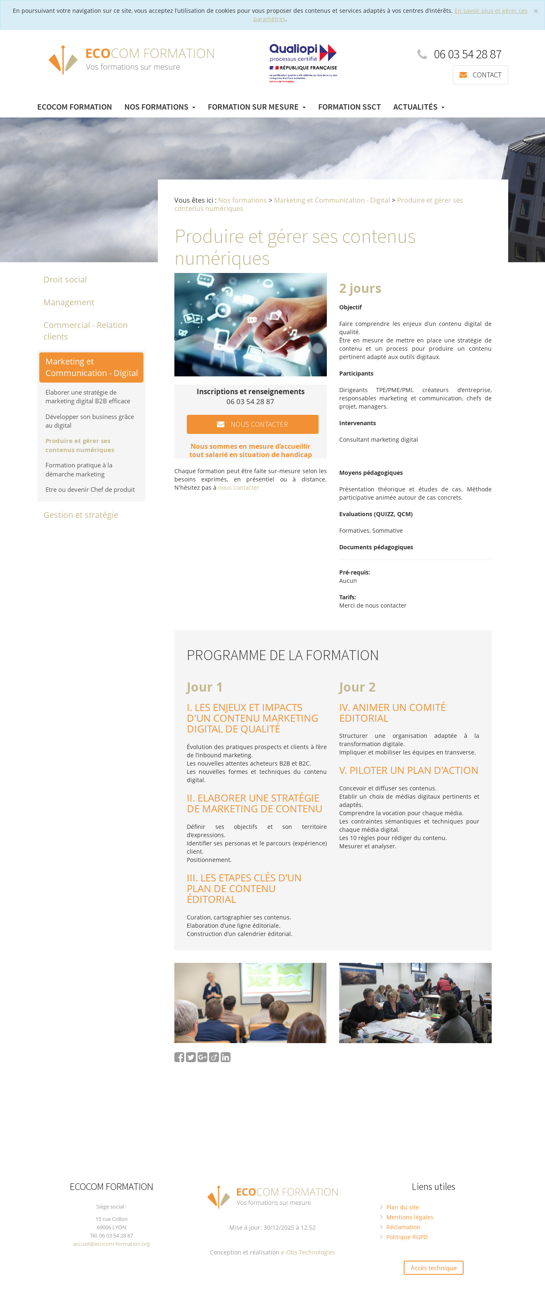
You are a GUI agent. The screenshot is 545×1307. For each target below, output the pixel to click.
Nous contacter (252, 424)
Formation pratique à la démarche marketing (78, 469)
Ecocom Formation (74, 107)
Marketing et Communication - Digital (91, 366)
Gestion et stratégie (80, 514)
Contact (480, 74)
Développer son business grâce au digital (89, 420)
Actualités (419, 107)
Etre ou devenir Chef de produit (90, 489)
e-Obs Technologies (308, 1252)
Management (68, 302)
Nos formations (159, 107)
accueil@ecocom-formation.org (111, 1243)
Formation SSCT (349, 107)
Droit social (65, 279)
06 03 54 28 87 (459, 54)
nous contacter (238, 487)
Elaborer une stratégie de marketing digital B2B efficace (87, 396)
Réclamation (403, 1226)
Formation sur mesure (257, 107)
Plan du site (402, 1207)
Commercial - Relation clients (85, 330)
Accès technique (434, 1267)
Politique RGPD (407, 1236)
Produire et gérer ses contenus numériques (79, 445)
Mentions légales (409, 1217)
